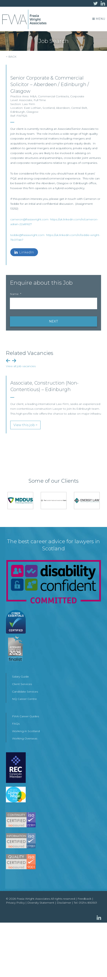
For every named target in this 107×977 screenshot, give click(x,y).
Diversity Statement (40, 902)
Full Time (40, 100)
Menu (98, 19)
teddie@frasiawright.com (27, 235)
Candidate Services (25, 691)
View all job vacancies (21, 366)
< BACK (11, 56)
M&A (33, 96)
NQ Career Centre (24, 699)
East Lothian (32, 108)
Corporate (77, 96)
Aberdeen (63, 108)
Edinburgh (17, 112)
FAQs (16, 723)
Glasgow (32, 112)
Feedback (84, 898)
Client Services (22, 684)
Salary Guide (20, 676)
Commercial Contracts (53, 96)
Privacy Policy (15, 902)
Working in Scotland (26, 731)
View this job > (25, 425)
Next (14, 360)
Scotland (49, 108)
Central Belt (79, 108)
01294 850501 (88, 902)
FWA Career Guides (25, 716)
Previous (8, 360)
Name (15, 294)
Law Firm (28, 104)
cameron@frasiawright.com (29, 219)
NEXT (53, 321)
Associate (25, 100)
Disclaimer (64, 902)
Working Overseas (24, 738)
